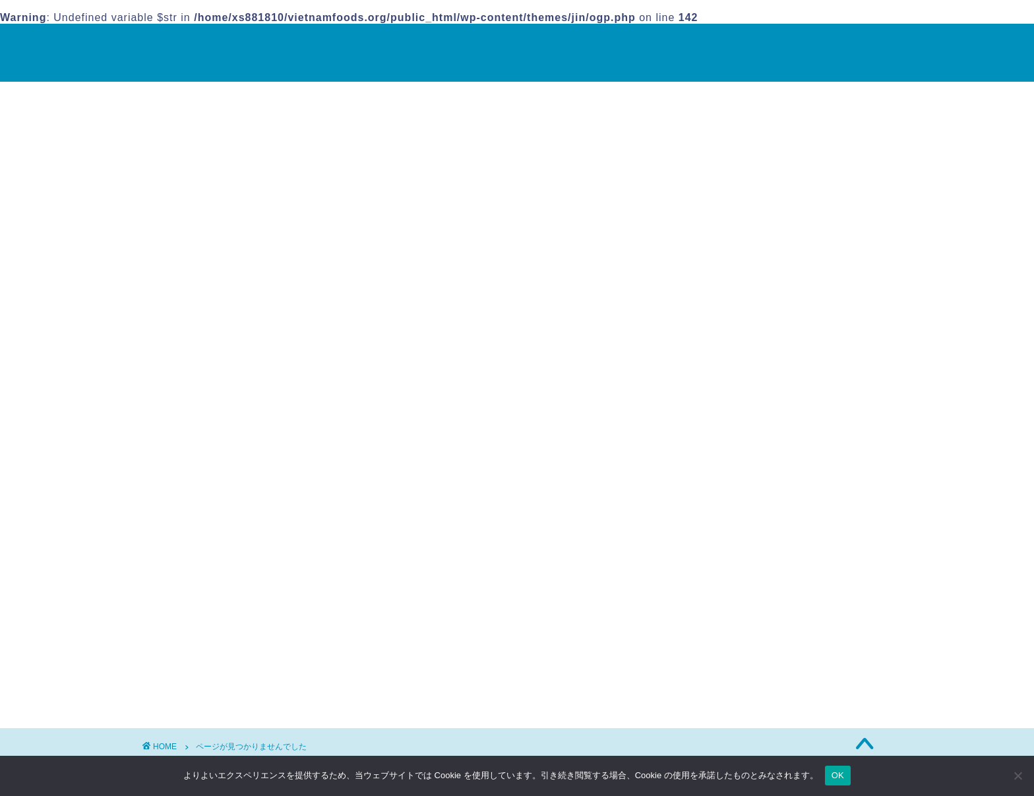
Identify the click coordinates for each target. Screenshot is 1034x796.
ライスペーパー (719, 290)
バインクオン (713, 248)
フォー (698, 262)
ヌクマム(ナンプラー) (733, 235)
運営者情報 (687, 336)
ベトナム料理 (227, 687)
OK (838, 775)
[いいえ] (1017, 775)
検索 (692, 130)
